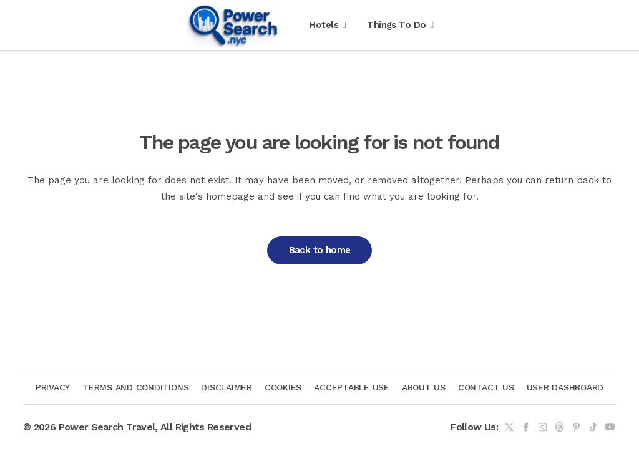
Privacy (53, 387)
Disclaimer (226, 387)
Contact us (486, 387)
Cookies (283, 387)
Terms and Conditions (135, 387)
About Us (424, 387)
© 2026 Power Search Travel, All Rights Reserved (137, 427)
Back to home (320, 250)
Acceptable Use (351, 387)
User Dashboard (565, 387)
